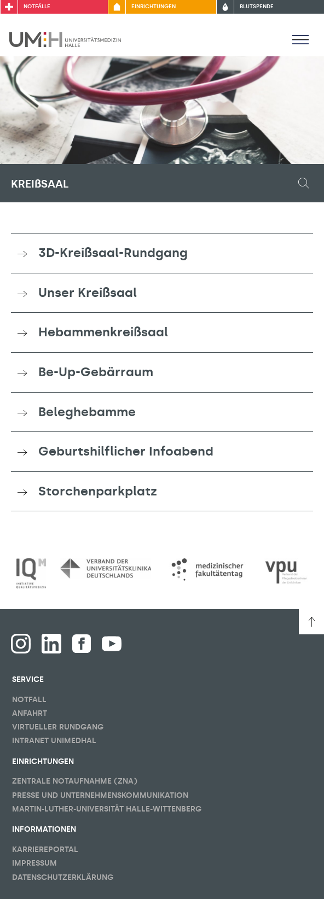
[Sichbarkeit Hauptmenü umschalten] (300, 39)
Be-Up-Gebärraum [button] (95, 372)
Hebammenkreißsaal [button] (103, 332)
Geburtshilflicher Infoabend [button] (125, 451)
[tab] (162, 253)
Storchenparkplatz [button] (97, 491)
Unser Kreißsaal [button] (87, 292)
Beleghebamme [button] (87, 411)
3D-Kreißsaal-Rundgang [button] (113, 252)
